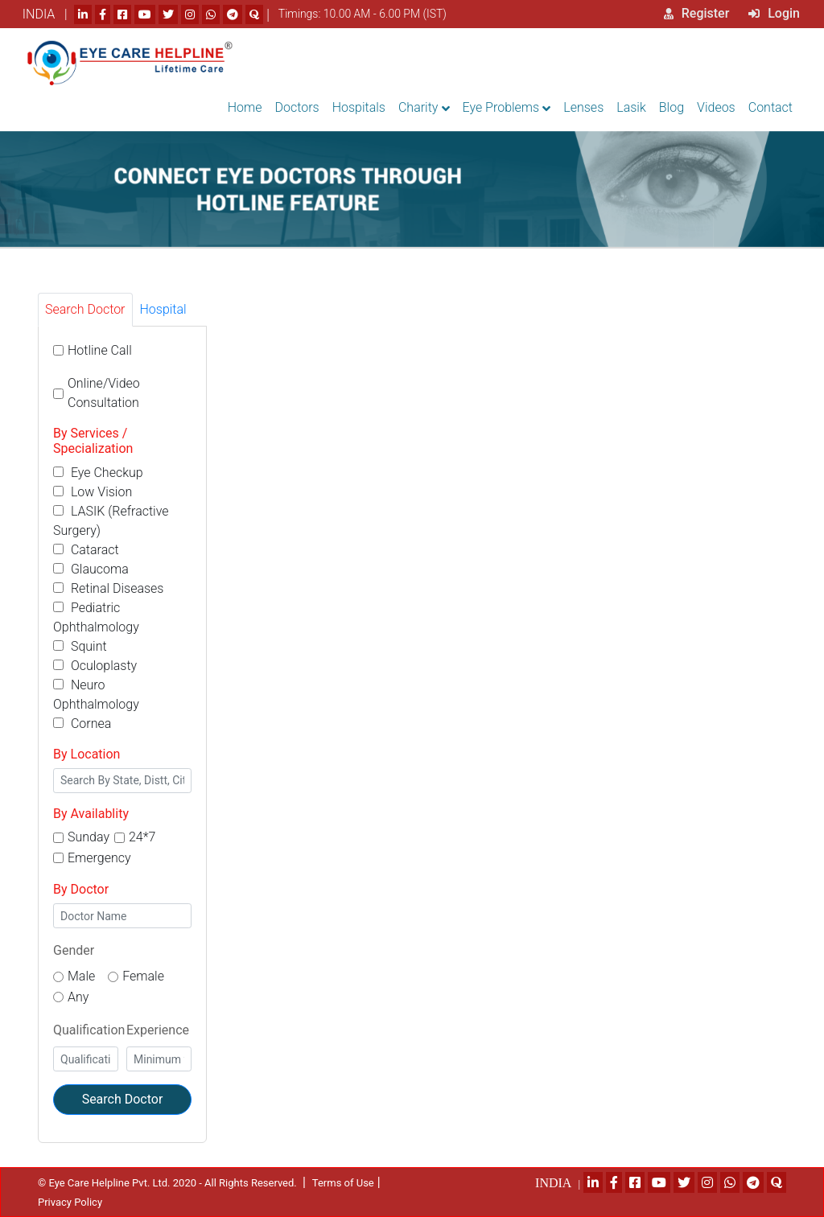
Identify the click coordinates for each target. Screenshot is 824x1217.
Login (774, 13)
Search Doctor (122, 1099)
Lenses (583, 107)
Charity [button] (418, 107)
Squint (80, 646)
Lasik (631, 107)
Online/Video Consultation (104, 393)
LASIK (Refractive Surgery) (111, 521)
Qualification (89, 1030)
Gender (73, 950)
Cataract (86, 549)
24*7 (142, 837)
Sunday (88, 837)
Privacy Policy (70, 1202)
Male (81, 976)
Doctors (297, 107)
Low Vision (92, 492)
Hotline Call (100, 350)
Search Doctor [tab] (85, 309)
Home (245, 107)
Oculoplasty (95, 665)
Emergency (99, 857)
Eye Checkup (98, 472)
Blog (671, 107)
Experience (157, 1030)
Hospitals (358, 107)
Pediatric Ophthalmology (96, 617)
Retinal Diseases (108, 588)
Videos (716, 107)
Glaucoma (91, 569)
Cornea (82, 723)
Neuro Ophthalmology (96, 694)
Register (697, 13)
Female (143, 976)
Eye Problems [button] (501, 107)
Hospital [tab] (163, 309)
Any (78, 997)
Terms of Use (343, 1183)
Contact (770, 107)
